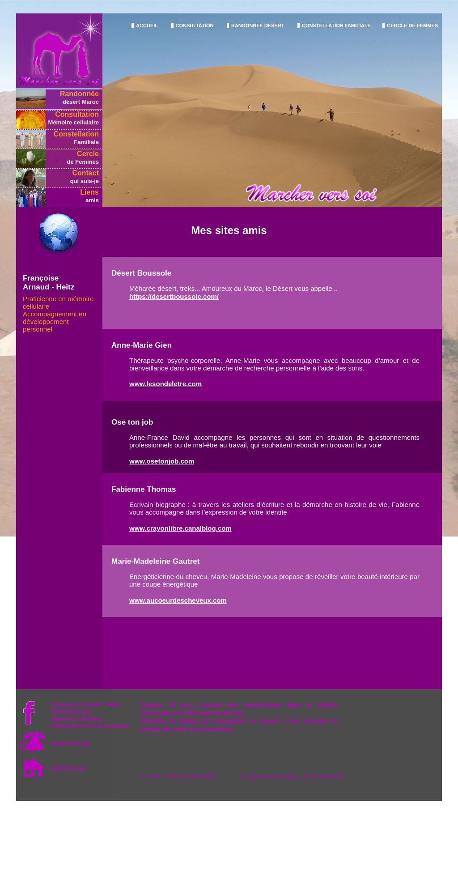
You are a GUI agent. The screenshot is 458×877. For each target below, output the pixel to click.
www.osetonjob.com (161, 461)
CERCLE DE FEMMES (412, 25)
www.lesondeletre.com (165, 383)
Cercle (88, 154)
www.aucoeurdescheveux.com (178, 600)
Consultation (77, 114)
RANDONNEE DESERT (257, 25)
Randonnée (79, 94)
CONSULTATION (195, 25)
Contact (85, 173)
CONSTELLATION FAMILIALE (336, 25)
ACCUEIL (147, 25)
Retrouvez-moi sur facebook (90, 725)
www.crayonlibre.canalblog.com (180, 528)
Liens (89, 192)
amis (92, 200)
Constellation (76, 134)
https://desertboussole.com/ (174, 296)
